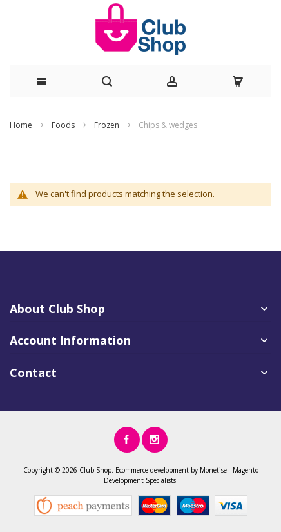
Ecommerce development (152, 470)
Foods (64, 124)
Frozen (107, 124)
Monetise (213, 470)
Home (22, 124)
